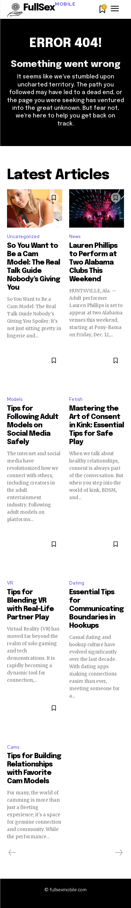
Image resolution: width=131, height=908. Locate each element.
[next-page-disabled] (118, 852)
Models (14, 399)
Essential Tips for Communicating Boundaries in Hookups (96, 609)
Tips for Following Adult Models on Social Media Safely (32, 425)
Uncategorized (23, 236)
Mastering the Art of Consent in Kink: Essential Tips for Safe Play (96, 425)
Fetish (75, 399)
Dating (76, 583)
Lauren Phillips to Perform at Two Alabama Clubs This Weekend (93, 262)
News (74, 236)
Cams (13, 747)
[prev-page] (12, 852)
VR (10, 583)
